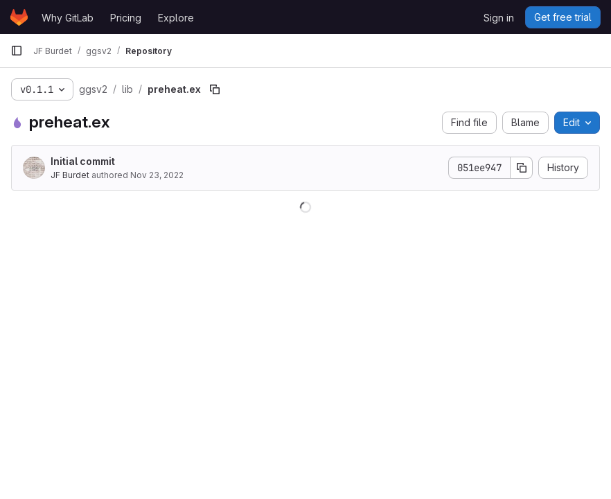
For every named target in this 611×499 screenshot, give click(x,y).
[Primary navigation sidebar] (17, 51)
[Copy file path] (215, 89)
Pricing (125, 18)
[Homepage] (19, 17)
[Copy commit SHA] (522, 168)
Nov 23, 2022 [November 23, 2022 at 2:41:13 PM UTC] (157, 175)
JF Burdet (70, 175)
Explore (176, 18)
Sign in (499, 18)
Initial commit (83, 161)
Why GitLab (68, 18)
